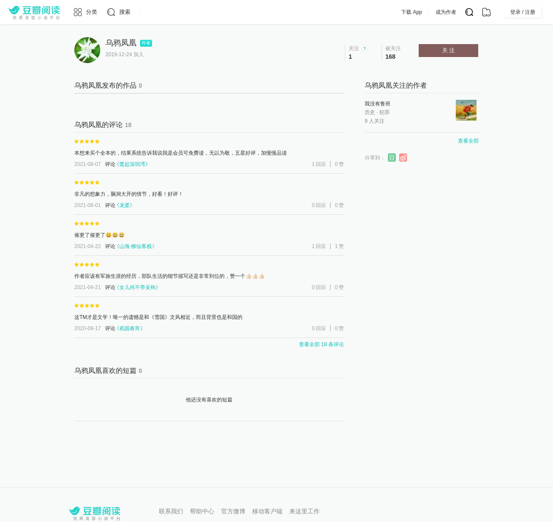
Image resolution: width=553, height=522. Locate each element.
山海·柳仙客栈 (135, 246)
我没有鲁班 (378, 104)
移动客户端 (267, 511)
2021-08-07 (87, 164)
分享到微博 (403, 157)
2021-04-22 (87, 246)
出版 (295, 12)
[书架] (486, 12)
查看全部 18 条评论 (321, 344)
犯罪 (384, 112)
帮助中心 (202, 511)
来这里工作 (304, 511)
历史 (370, 112)
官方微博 (233, 511)
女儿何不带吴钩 (137, 287)
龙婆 (124, 205)
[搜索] (118, 12)
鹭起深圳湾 (132, 164)
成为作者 (463, 12)
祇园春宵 (129, 328)
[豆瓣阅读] (34, 12)
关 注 (448, 50)
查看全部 (468, 141)
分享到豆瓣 (392, 157)
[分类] (85, 12)
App (345, 12)
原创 (241, 12)
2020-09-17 (87, 328)
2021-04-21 (87, 287)
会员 (320, 12)
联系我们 (171, 511)
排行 (268, 12)
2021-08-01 (87, 205)
